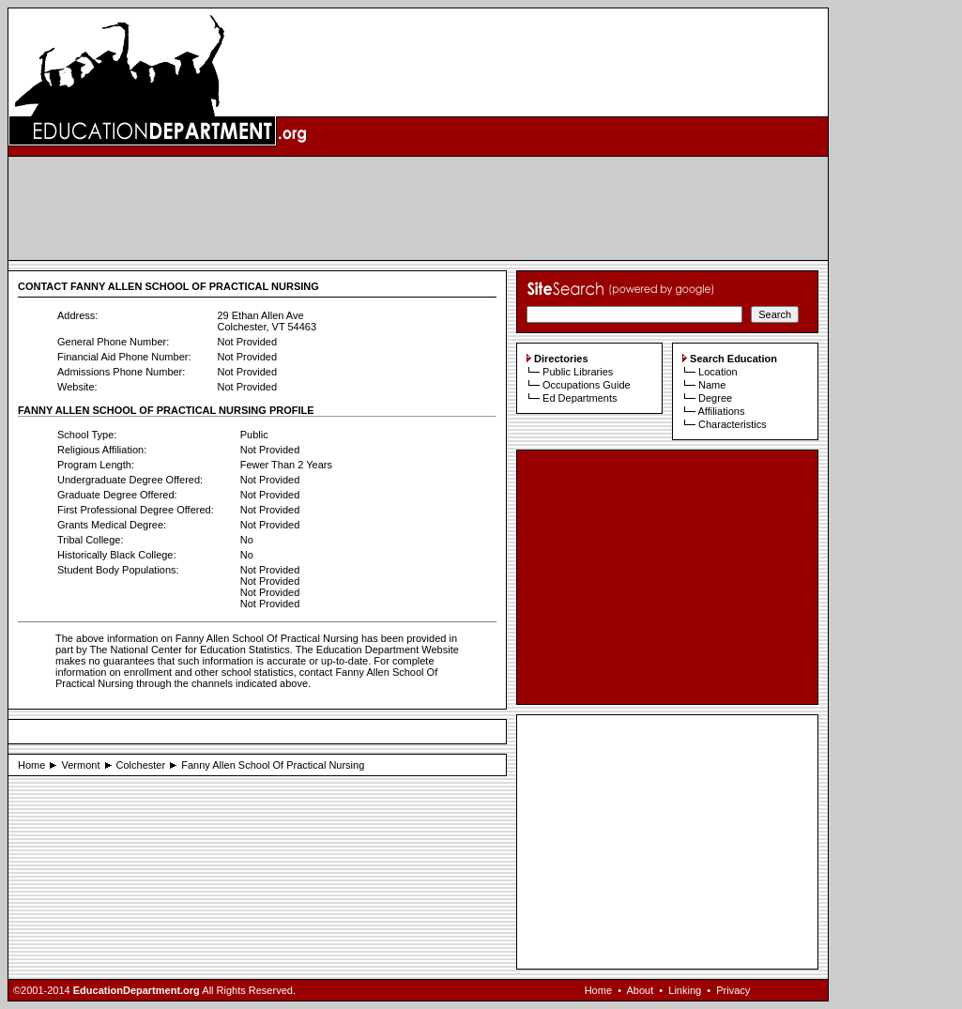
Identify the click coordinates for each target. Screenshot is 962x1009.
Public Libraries (577, 371)
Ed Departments (579, 398)
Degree (715, 398)
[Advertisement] (418, 208)
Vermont (80, 765)
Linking (684, 990)
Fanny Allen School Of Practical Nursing (272, 765)
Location (718, 371)
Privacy (733, 990)
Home (31, 765)
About (639, 990)
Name (711, 384)
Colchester (141, 765)
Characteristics (732, 424)
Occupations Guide (586, 384)
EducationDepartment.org (136, 990)
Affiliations (720, 411)
